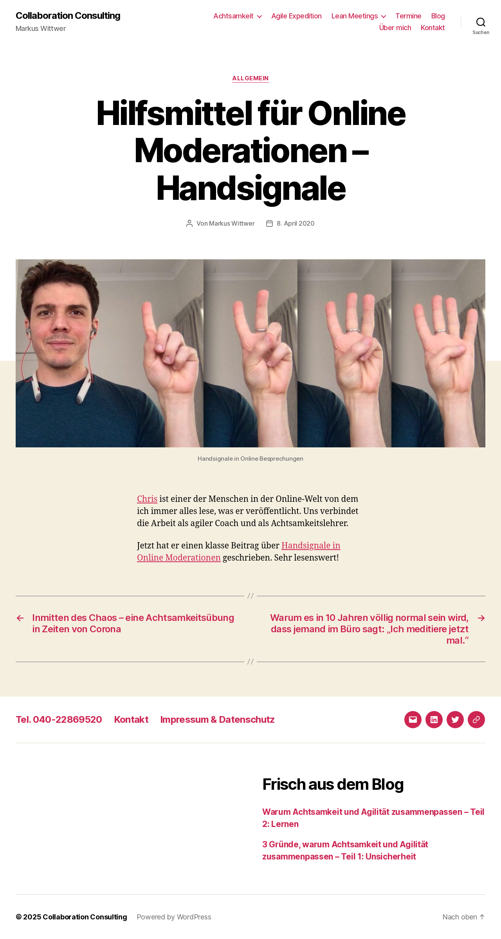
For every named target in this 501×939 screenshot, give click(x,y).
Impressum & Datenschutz (217, 719)
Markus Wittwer (231, 223)
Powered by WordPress (174, 917)
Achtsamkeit (233, 16)
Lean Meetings (355, 16)
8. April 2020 (296, 223)
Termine (408, 16)
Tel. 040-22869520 (59, 719)
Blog (438, 16)
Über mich (395, 28)
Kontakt (433, 28)
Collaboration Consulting (68, 15)
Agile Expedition (296, 16)
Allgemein (250, 78)
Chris (147, 499)
